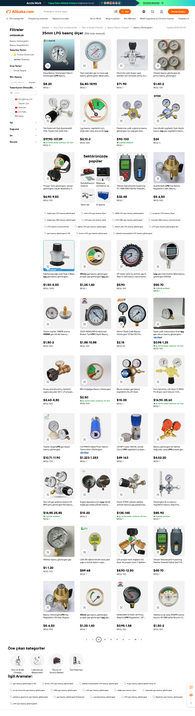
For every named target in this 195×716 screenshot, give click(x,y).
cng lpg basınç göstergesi (102, 697)
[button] (116, 11)
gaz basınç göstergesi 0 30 (57, 233)
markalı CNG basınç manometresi (164, 220)
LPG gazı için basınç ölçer (93, 220)
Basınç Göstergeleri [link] (143, 27)
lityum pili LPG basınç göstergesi (127, 226)
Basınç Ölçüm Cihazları (118, 27)
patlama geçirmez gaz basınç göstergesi (29, 697)
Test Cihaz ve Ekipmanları (65, 27)
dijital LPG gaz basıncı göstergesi (90, 226)
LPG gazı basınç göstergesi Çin (163, 226)
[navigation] (23, 333)
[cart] (153, 12)
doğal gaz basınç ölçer (125, 690)
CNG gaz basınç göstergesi (64, 690)
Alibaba (45, 27)
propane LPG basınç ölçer (162, 213)
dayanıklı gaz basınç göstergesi (157, 690)
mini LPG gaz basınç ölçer (93, 213)
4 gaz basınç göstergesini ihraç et (140, 683)
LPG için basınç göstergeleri (23, 703)
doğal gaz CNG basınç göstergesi (59, 220)
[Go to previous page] (86, 639)
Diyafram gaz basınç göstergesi (168, 697)
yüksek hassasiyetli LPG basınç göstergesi (132, 233)
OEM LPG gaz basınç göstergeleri (128, 213)
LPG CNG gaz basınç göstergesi (127, 220)
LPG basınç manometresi (56, 226)
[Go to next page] (141, 639)
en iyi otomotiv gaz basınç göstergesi (27, 690)
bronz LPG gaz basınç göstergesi (91, 233)
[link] (191, 687)
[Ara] (125, 11)
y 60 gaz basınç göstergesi (95, 690)
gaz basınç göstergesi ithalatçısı (69, 697)
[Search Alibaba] (78, 11)
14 (135, 639)
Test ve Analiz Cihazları (92, 27)
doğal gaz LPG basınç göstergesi (59, 213)
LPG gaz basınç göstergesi (134, 697)
